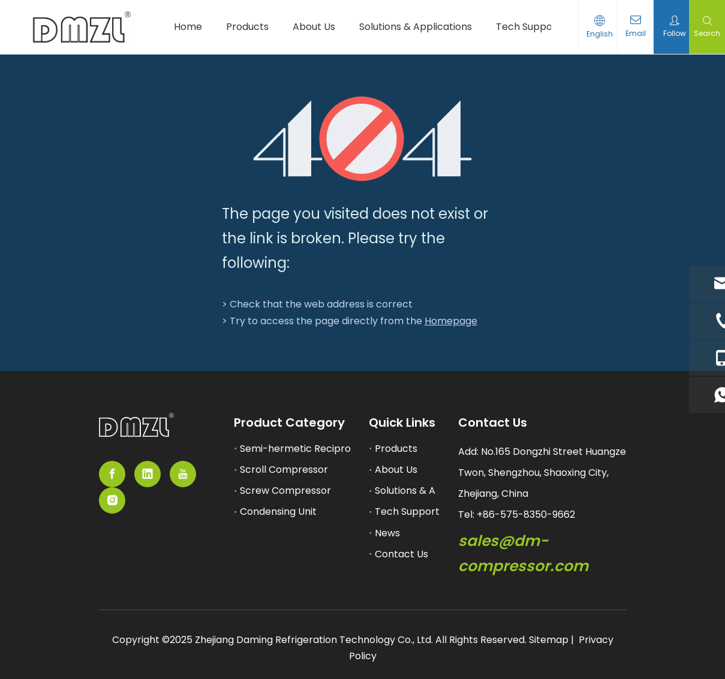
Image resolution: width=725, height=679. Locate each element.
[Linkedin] (147, 474)
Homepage (451, 321)
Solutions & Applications (431, 490)
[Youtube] (183, 474)
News (387, 533)
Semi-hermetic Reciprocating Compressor (341, 448)
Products (396, 448)
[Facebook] (112, 474)
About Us (396, 469)
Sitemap (548, 640)
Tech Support (407, 511)
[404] (362, 138)
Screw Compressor (285, 490)
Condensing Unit (278, 511)
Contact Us (401, 554)
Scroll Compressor (284, 469)
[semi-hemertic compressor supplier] (136, 425)
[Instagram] (112, 500)
